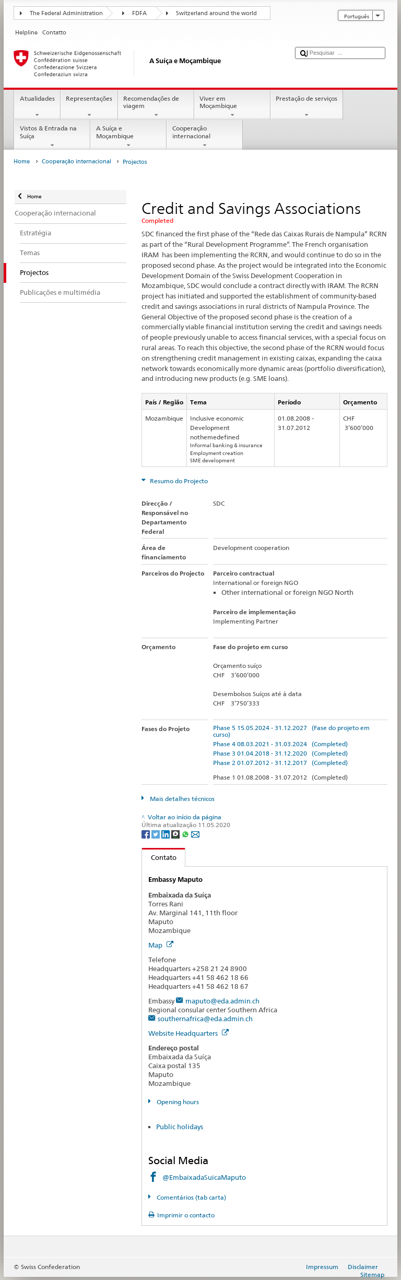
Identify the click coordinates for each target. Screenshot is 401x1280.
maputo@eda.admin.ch (222, 1001)
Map (160, 945)
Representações (89, 106)
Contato (159, 857)
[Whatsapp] (186, 834)
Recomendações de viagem (156, 106)
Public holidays (179, 1126)
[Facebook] (146, 834)
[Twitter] (156, 834)
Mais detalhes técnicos (181, 799)
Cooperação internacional (204, 136)
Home (22, 161)
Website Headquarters (188, 1033)
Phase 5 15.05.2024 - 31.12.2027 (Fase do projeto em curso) (291, 731)
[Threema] (176, 834)
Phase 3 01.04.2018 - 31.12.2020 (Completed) (280, 753)
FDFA (139, 13)
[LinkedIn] (166, 834)
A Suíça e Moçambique (128, 136)
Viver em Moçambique (232, 106)
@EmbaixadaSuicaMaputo (204, 1177)
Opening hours (177, 1102)
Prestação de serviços (307, 106)
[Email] (195, 834)
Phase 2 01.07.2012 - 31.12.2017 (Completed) (280, 762)
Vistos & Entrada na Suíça (52, 136)
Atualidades (37, 106)
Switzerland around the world (216, 13)
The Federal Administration (66, 13)
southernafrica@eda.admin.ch (205, 1018)
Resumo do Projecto (178, 481)
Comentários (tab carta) (190, 1197)
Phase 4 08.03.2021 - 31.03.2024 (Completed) (280, 743)
